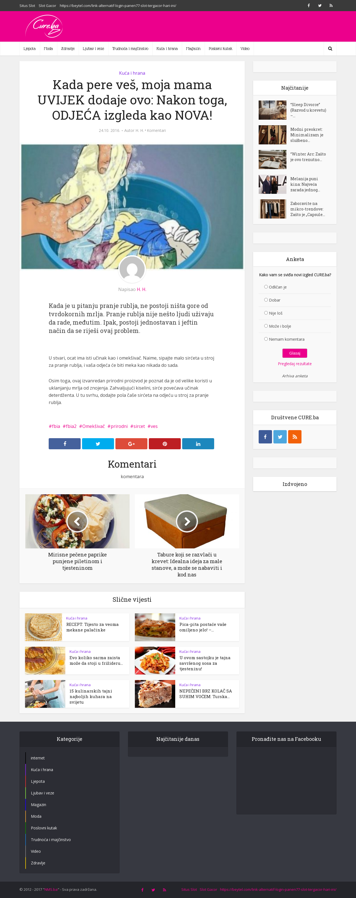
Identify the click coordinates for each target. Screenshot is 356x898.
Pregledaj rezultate (295, 363)
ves (154, 426)
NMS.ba (51, 889)
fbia (56, 426)
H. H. (139, 130)
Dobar (274, 300)
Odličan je (278, 287)
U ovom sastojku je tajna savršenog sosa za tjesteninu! (205, 663)
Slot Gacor (47, 5)
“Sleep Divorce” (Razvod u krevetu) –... (308, 110)
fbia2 (71, 426)
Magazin (193, 48)
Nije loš (276, 313)
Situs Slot (27, 5)
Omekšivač (93, 426)
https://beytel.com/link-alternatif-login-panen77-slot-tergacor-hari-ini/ (118, 5)
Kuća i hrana (167, 48)
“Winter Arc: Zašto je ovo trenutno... (308, 156)
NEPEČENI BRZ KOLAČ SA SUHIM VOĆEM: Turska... (205, 693)
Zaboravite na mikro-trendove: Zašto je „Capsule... (307, 209)
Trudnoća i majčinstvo (130, 48)
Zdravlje (68, 48)
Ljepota (30, 48)
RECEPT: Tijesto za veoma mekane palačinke (92, 627)
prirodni (119, 426)
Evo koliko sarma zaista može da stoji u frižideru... (96, 660)
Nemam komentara (287, 339)
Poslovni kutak (220, 48)
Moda (48, 48)
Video (245, 48)
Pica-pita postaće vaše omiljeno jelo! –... (202, 627)
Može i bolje (280, 326)
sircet (139, 426)
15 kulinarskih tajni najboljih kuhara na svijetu (91, 696)
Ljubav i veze (93, 48)
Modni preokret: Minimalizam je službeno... (306, 135)
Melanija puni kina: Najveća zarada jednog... (305, 184)
